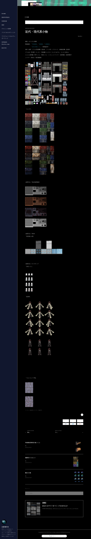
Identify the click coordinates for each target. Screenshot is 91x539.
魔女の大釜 (28, 472)
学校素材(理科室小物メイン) (32, 442)
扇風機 (41, 44)
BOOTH (4, 48)
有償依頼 (4, 21)
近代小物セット (36, 46)
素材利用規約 (6, 17)
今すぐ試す (72, 3)
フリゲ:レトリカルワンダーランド (8, 37)
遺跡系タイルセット (30, 457)
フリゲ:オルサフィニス (8, 32)
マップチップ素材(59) (29, 410)
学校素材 (34, 44)
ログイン (83, 3)
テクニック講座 (6, 28)
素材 (3, 25)
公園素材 (47, 44)
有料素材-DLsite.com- (6, 43)
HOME (4, 13)
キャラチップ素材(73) (38, 410)
